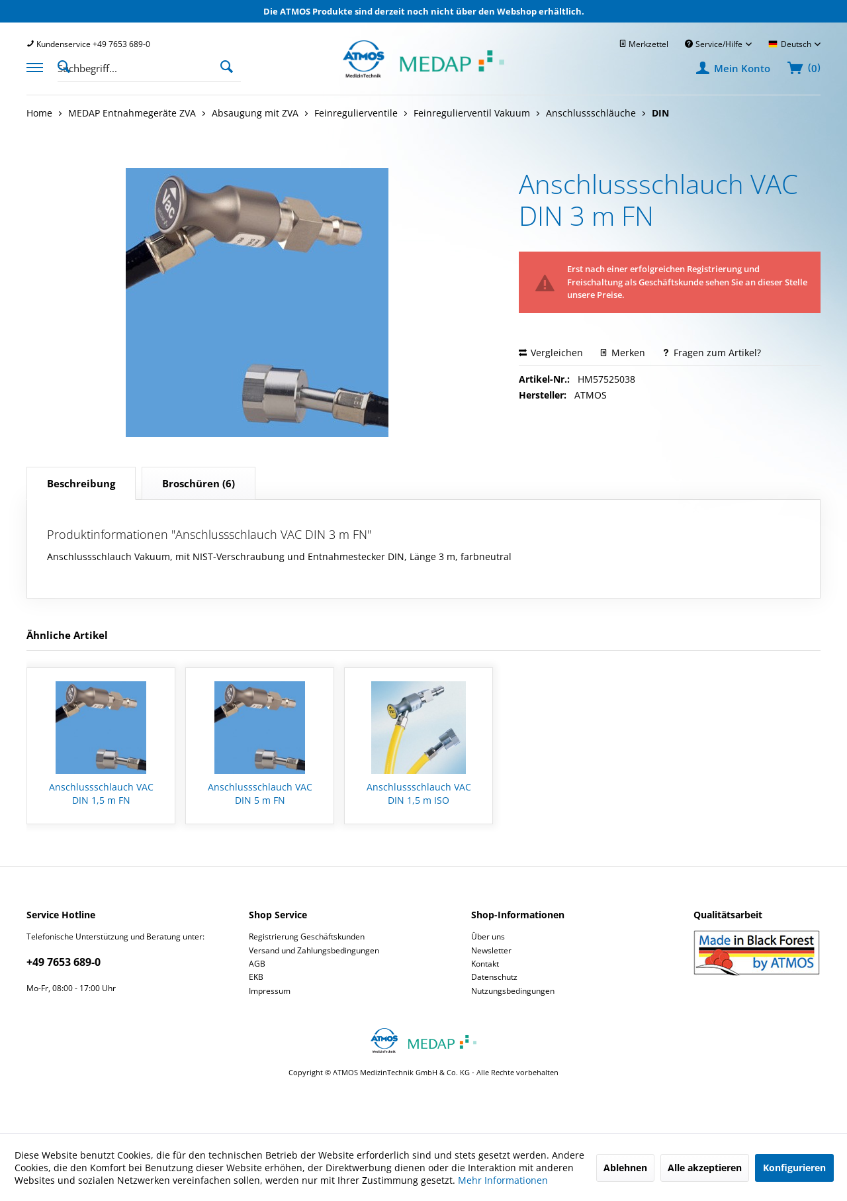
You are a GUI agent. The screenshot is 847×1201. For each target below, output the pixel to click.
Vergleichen (551, 352)
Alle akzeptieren (705, 1167)
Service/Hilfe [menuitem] (714, 44)
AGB (257, 963)
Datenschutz (494, 977)
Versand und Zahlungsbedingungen (314, 950)
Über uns (488, 936)
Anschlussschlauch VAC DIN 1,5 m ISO (419, 793)
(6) (198, 483)
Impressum (269, 990)
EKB (256, 977)
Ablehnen (625, 1167)
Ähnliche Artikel (67, 635)
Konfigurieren (794, 1167)
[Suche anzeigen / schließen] (67, 65)
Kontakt (485, 963)
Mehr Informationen (503, 1180)
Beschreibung (81, 483)
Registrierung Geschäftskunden (307, 936)
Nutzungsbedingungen (513, 990)
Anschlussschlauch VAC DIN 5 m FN (260, 793)
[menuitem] (88, 44)
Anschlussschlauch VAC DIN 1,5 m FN (101, 793)
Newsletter (491, 950)
